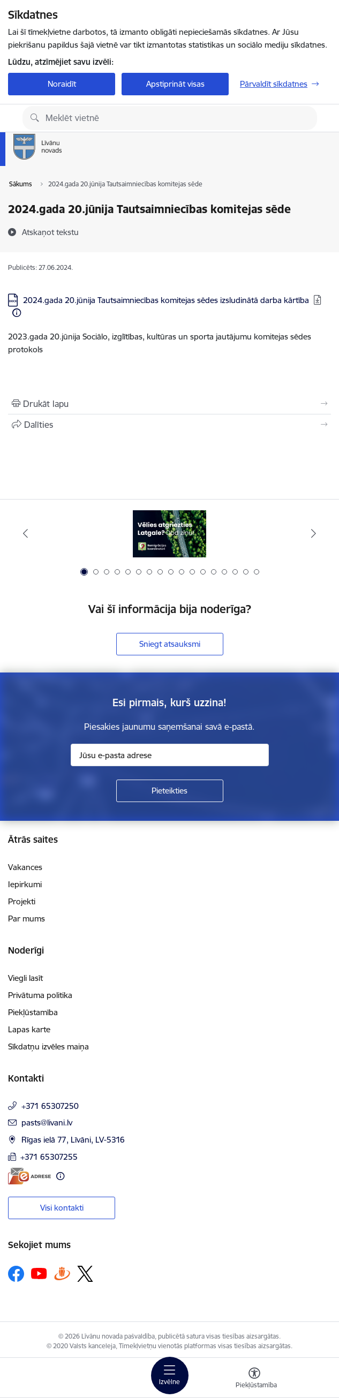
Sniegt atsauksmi (169, 644)
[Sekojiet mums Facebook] (16, 1274)
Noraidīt (62, 84)
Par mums (26, 918)
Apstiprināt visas (175, 84)
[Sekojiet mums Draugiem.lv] (62, 1273)
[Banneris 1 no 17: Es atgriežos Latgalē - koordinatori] (169, 533)
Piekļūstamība (33, 1012)
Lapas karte (29, 1029)
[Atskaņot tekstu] (50, 231)
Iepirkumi (25, 884)
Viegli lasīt (25, 978)
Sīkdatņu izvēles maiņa (48, 1046)
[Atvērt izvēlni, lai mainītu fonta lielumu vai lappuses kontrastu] (254, 1379)
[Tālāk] (313, 533)
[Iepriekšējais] (25, 533)
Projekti (21, 901)
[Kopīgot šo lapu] (169, 424)
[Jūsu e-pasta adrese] (170, 755)
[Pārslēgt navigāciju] (170, 1375)
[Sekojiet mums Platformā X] (85, 1274)
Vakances (25, 867)
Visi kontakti (62, 1208)
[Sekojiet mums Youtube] (39, 1273)
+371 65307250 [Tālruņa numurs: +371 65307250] (50, 1106)
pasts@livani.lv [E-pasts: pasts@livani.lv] (46, 1122)
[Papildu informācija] (16, 312)
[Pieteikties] (169, 791)
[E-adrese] (29, 1176)
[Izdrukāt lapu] (169, 404)
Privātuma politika (40, 995)
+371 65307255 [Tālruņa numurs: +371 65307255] (49, 1157)
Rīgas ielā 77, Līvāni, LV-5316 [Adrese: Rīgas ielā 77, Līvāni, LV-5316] (73, 1140)
